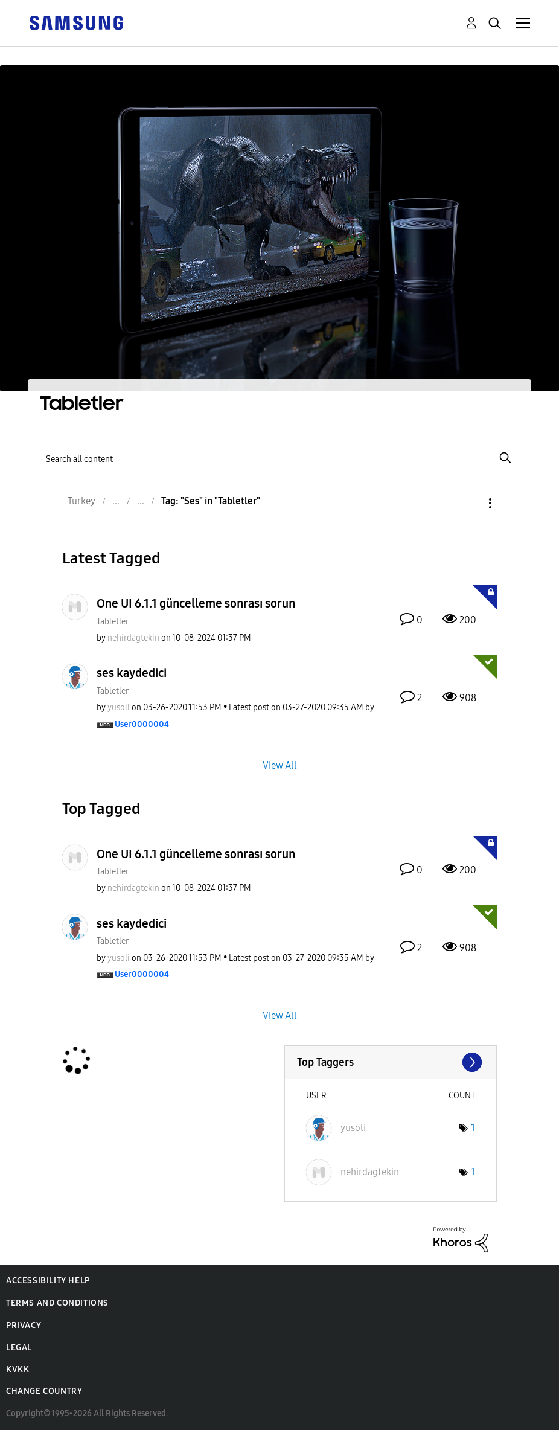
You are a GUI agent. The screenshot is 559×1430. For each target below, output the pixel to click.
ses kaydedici (132, 672)
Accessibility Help (48, 1280)
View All (280, 765)
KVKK (17, 1369)
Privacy (23, 1325)
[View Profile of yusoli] (118, 707)
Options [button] (469, 503)
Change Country (44, 1391)
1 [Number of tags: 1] (473, 1127)
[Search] (279, 458)
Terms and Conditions (57, 1303)
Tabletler (113, 622)
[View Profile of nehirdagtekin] (133, 638)
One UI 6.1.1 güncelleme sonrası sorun (196, 603)
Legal (19, 1347)
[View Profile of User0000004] (142, 724)
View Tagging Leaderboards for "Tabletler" (391, 1062)
